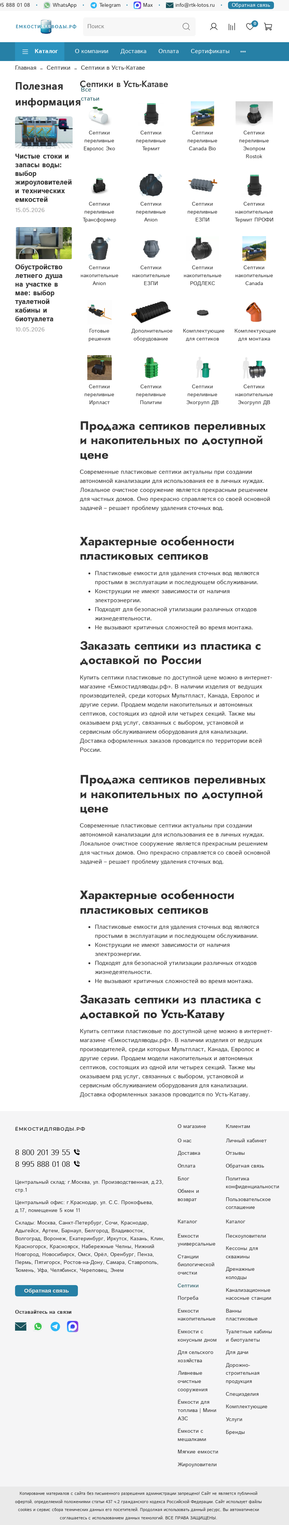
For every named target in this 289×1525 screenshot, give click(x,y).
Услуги (234, 1419)
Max (143, 5)
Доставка (133, 51)
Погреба (188, 1298)
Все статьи (90, 94)
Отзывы (235, 1153)
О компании (91, 51)
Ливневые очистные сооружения (192, 1381)
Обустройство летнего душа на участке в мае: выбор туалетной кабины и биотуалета (38, 293)
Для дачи (237, 1352)
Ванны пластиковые (242, 1315)
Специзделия (242, 1394)
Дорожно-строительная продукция (242, 1373)
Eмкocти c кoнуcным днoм (197, 1336)
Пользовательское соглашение (248, 1204)
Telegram (105, 5)
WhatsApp (60, 5)
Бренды (235, 1432)
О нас (185, 1141)
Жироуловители (197, 1465)
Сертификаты (210, 51)
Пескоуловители (246, 1236)
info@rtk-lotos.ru (190, 5)
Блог (183, 1179)
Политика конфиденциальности (252, 1183)
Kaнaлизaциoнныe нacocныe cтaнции (248, 1294)
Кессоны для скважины (242, 1253)
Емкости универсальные (197, 1240)
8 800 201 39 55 (49, 1153)
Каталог (39, 51)
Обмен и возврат (188, 1195)
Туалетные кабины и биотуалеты (249, 1336)
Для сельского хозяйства (195, 1357)
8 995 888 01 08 (49, 1164)
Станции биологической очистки (196, 1265)
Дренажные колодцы (240, 1273)
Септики (58, 68)
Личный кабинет (246, 1141)
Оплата (168, 51)
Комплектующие (247, 1407)
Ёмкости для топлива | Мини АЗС (197, 1410)
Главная (25, 68)
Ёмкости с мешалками (192, 1435)
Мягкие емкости (198, 1452)
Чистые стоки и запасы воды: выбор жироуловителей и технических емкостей (43, 178)
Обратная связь (251, 5)
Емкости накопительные (197, 1315)
